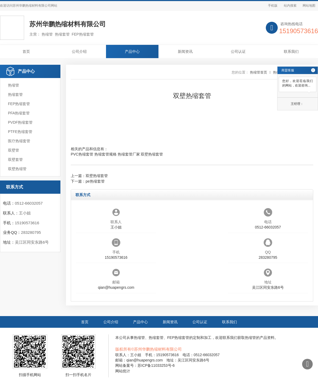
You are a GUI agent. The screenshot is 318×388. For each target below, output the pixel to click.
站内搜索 (290, 5)
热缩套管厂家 (129, 154)
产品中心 (132, 51)
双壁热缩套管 (152, 154)
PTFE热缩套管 (20, 132)
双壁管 (13, 150)
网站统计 (122, 371)
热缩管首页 (258, 72)
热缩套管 (15, 94)
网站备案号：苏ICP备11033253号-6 (145, 365)
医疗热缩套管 (19, 141)
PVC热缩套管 (82, 154)
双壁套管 (15, 159)
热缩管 (13, 85)
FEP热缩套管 (19, 104)
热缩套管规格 (105, 154)
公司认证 (238, 51)
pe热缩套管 (95, 181)
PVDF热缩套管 (20, 122)
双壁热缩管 (17, 169)
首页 (26, 51)
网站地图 (309, 5)
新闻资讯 (185, 51)
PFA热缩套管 (19, 113)
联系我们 (291, 51)
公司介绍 (79, 51)
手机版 (272, 5)
